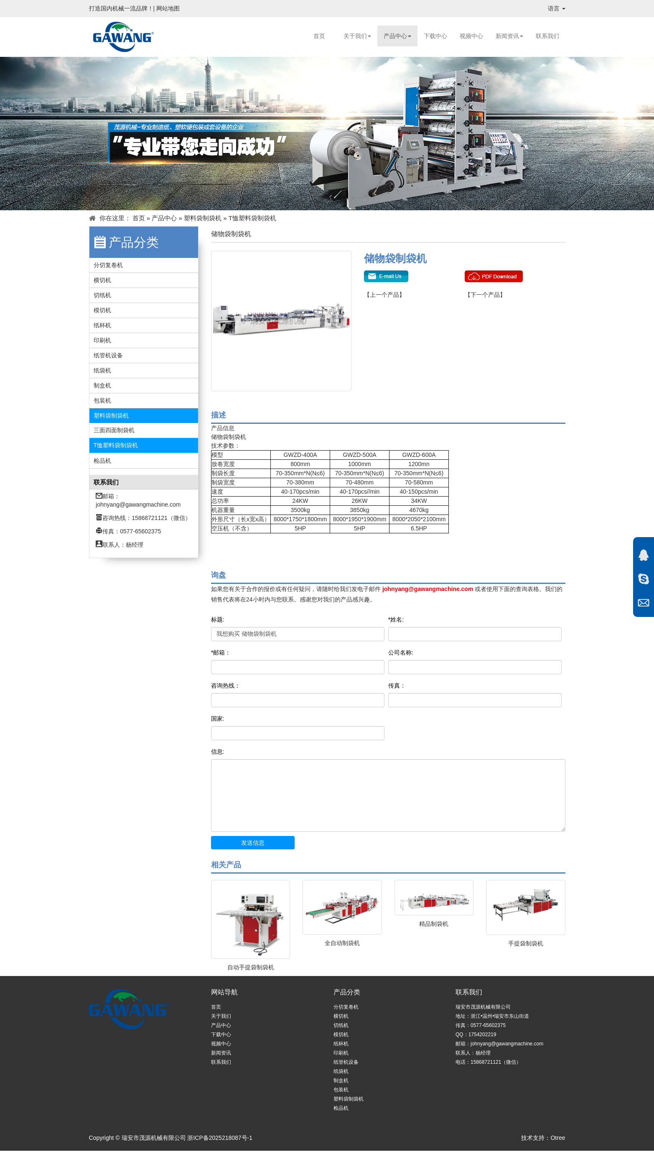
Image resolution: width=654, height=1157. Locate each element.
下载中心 (435, 36)
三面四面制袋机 (114, 430)
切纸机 (102, 295)
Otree (557, 1137)
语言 (556, 8)
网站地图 (168, 8)
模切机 (102, 310)
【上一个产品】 (384, 294)
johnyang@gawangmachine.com (138, 504)
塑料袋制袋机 (202, 218)
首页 (319, 36)
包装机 (102, 400)
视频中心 (471, 36)
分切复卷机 (108, 265)
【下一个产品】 (485, 294)
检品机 (102, 460)
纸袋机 (102, 370)
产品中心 (397, 36)
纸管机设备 (108, 355)
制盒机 (102, 385)
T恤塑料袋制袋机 (252, 218)
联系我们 (547, 36)
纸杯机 (102, 325)
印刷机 (102, 340)
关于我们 (357, 36)
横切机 (102, 280)
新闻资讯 (509, 36)
